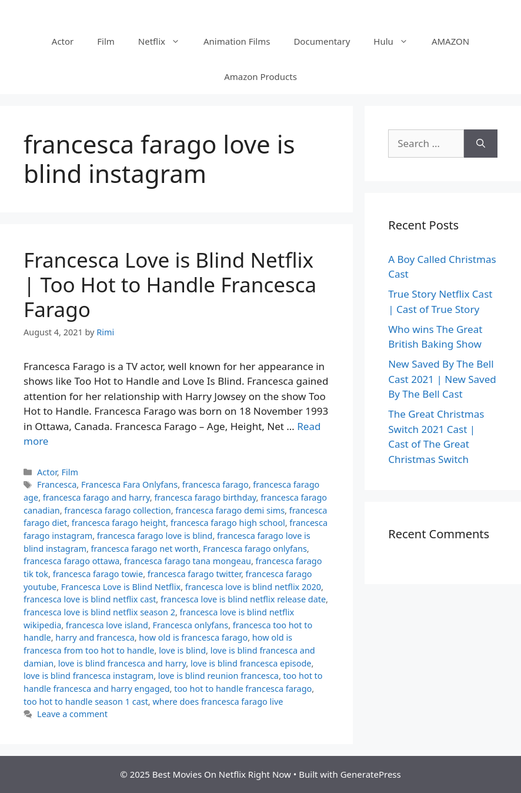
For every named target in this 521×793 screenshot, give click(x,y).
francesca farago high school (228, 522)
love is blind (182, 650)
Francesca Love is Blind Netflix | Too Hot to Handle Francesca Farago (170, 284)
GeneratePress (370, 774)
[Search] (480, 143)
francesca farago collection (117, 510)
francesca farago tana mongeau (187, 561)
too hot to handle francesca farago (243, 688)
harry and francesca (94, 637)
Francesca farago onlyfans (255, 548)
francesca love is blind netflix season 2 (99, 612)
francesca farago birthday (205, 497)
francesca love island (107, 625)
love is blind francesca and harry (122, 663)
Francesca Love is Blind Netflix (121, 586)
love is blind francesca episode (251, 663)
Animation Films (236, 41)
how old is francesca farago (193, 637)
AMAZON (450, 41)
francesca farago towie (98, 573)
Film (106, 41)
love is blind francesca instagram (88, 675)
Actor (63, 41)
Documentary (321, 41)
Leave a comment (72, 713)
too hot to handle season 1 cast (86, 701)
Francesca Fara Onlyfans (129, 484)
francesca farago (215, 484)
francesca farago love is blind (155, 535)
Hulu (396, 41)
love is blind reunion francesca (218, 675)
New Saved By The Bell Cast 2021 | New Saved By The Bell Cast (442, 379)
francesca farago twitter (194, 573)
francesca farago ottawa (71, 561)
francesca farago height (119, 522)
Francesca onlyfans (191, 625)
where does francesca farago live (217, 701)
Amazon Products (260, 76)
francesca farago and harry (96, 497)
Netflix (165, 41)
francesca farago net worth (145, 548)
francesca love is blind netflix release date (243, 599)
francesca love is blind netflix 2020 (253, 586)
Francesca (56, 484)
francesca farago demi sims (230, 510)
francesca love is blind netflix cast (90, 599)
